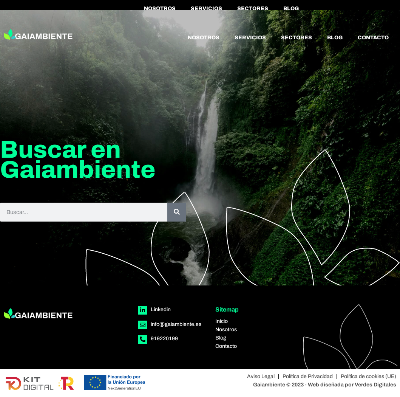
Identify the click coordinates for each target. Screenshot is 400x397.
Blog (291, 8)
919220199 (164, 338)
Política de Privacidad (308, 376)
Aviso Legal (261, 376)
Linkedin (161, 309)
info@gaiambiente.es (176, 324)
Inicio (221, 321)
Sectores (252, 8)
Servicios (206, 8)
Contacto (373, 37)
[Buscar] (176, 212)
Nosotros (160, 8)
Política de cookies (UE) (368, 376)
